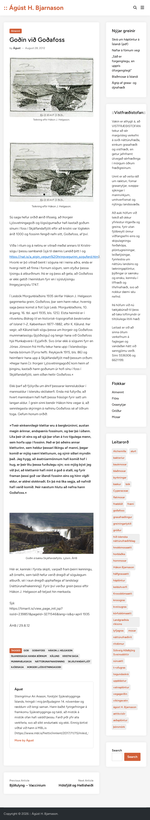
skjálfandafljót (79, 661)
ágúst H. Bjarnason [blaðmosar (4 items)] (124, 707)
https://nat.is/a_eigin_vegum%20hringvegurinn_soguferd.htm (53, 257)
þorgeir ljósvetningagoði (44, 667)
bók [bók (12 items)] (128, 484)
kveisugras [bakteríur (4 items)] (120, 606)
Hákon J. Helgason (60, 650)
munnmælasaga (21, 661)
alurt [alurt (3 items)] (133, 451)
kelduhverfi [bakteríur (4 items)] (120, 587)
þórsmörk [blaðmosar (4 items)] (119, 727)
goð (26, 650)
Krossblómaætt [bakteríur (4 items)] (122, 593)
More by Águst (24, 740)
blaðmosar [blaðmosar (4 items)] (119, 471)
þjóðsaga (17, 667)
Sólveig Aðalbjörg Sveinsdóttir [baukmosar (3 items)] (124, 652)
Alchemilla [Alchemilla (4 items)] (119, 451)
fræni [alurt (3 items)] (130, 504)
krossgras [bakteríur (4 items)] (119, 600)
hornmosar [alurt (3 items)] (119, 560)
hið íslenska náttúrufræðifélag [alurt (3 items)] (124, 539)
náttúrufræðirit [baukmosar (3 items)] (122, 637)
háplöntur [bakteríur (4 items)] (119, 580)
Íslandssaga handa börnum (29, 656)
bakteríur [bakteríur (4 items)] (118, 457)
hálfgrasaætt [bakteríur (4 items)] (121, 574)
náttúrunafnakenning (50, 661)
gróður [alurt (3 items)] (117, 530)
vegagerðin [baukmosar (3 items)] (120, 694)
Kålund (54, 656)
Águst (17, 48)
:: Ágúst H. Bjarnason (33, 7)
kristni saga (70, 656)
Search (117, 750)
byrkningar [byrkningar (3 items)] (119, 477)
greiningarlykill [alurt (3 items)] (122, 523)
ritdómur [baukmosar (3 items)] (118, 643)
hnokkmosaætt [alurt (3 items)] (122, 547)
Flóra (115, 398)
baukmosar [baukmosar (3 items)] (120, 464)
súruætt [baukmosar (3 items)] (118, 661)
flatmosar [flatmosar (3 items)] (119, 497)
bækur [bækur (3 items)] (117, 484)
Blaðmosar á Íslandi (125, 76)
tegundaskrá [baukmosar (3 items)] (121, 674)
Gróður (116, 411)
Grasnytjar (119, 404)
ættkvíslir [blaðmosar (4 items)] (119, 713)
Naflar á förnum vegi (126, 50)
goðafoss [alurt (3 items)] (118, 510)
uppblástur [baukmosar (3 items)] (119, 680)
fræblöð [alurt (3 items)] (118, 504)
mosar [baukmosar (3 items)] (132, 630)
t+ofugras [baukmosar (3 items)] (119, 667)
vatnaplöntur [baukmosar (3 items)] (121, 687)
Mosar (116, 417)
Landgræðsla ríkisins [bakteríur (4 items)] (121, 622)
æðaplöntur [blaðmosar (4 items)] (120, 720)
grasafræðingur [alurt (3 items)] (122, 517)
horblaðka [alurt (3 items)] (119, 554)
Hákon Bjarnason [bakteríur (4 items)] (123, 567)
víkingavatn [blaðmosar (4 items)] (120, 700)
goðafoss (38, 650)
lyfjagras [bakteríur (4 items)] (118, 630)
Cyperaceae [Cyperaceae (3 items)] (120, 490)
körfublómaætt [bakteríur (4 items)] (122, 613)
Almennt (15, 31)
